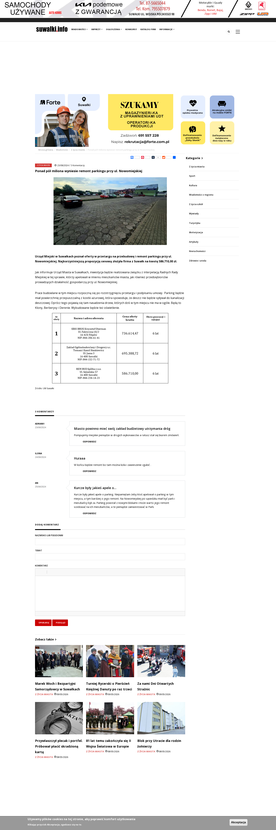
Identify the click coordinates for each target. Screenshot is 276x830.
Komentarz (41, 565)
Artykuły (193, 242)
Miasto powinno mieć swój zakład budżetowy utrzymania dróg (122, 428)
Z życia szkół (196, 204)
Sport (192, 176)
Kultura (193, 185)
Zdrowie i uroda (197, 261)
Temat (38, 550)
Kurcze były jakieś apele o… (95, 488)
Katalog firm (148, 29)
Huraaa (79, 458)
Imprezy (96, 29)
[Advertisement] (138, 67)
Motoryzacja (196, 232)
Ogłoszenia (114, 29)
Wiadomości (79, 29)
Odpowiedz (89, 441)
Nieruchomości (197, 251)
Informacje (166, 29)
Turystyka (194, 223)
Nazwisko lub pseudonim (49, 535)
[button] (39, 572)
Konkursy (131, 29)
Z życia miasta (78, 150)
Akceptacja (238, 822)
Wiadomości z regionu (201, 195)
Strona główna (46, 150)
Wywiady (194, 214)
